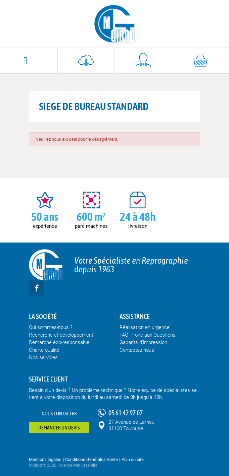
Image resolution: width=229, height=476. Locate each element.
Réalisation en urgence (145, 327)
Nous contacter (59, 413)
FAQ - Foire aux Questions (148, 335)
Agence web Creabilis (77, 465)
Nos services (43, 357)
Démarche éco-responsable (59, 342)
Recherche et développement (61, 335)
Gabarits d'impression (143, 342)
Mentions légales (45, 459)
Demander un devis (59, 427)
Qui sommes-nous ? (51, 327)
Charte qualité (44, 350)
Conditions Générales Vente (91, 459)
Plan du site (133, 459)
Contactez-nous (137, 350)
